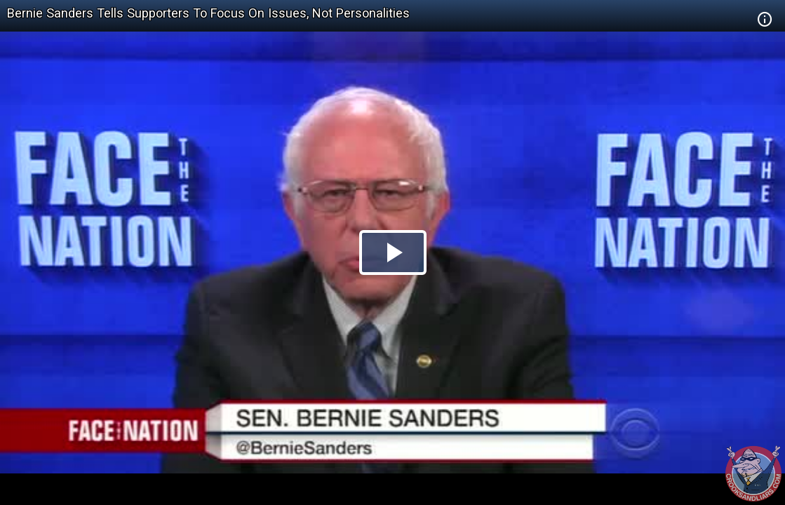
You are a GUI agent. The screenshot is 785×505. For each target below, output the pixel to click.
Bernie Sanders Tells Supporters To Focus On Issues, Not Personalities (208, 13)
